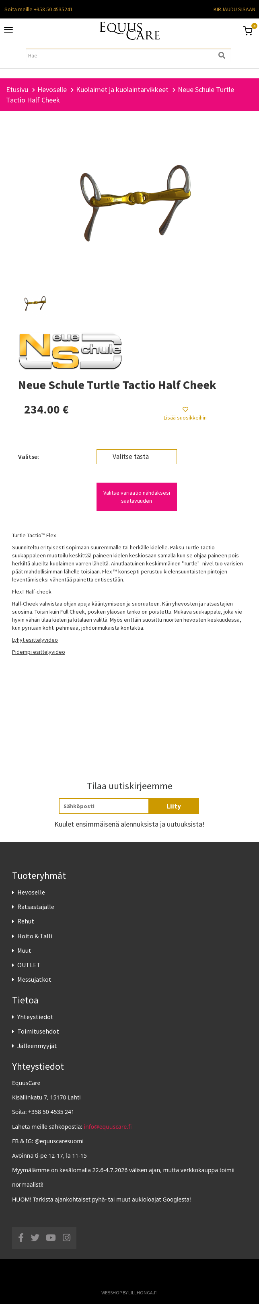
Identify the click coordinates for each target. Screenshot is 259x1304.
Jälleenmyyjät (37, 1046)
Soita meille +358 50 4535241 (38, 9)
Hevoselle (31, 892)
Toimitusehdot (38, 1031)
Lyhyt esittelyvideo (35, 639)
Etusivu (17, 89)
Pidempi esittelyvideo (38, 651)
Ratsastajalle (35, 907)
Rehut (25, 921)
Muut (24, 950)
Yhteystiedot (35, 1017)
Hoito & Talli (34, 936)
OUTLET (29, 965)
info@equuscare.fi (108, 1126)
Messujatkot (34, 979)
